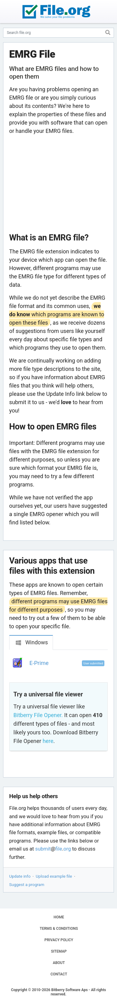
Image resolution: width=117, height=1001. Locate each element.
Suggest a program (26, 884)
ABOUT (59, 963)
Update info (19, 876)
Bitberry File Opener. (38, 715)
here (47, 741)
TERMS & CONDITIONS (59, 928)
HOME (59, 917)
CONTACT (58, 974)
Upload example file (54, 876)
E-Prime (39, 663)
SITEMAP (59, 951)
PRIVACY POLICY (58, 940)
